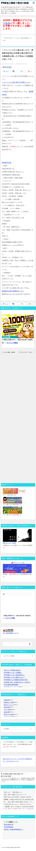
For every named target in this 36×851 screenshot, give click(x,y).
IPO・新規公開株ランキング (11, 633)
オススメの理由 (12, 343)
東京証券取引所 (8, 824)
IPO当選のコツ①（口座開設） (13, 672)
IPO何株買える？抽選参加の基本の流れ (16, 679)
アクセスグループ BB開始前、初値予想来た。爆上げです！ (27, 352)
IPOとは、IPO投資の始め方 (12, 670)
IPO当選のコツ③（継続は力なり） (14, 677)
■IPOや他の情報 (7, 67)
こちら (6, 23)
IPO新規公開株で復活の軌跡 (15, 2)
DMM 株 (6, 700)
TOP (13, 774)
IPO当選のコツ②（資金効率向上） (14, 675)
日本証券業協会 (8, 827)
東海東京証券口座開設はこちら (13, 291)
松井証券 (6, 707)
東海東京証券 (6, 162)
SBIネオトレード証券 (9, 543)
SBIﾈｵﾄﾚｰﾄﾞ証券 (9, 702)
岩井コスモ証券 (8, 714)
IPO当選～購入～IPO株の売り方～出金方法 (17, 682)
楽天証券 (6, 712)
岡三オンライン (8, 705)
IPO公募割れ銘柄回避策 (11, 684)
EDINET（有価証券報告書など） (14, 829)
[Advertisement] (18, 418)
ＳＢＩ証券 (7, 709)
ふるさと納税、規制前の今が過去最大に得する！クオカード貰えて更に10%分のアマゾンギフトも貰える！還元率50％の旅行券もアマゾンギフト (10, 352)
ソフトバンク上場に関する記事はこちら (16, 82)
